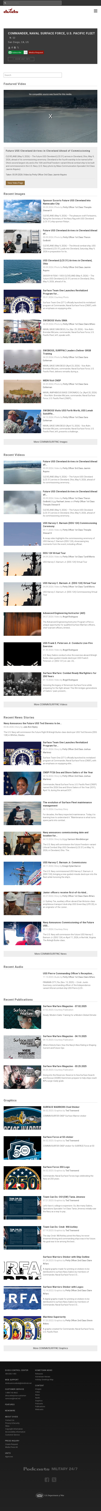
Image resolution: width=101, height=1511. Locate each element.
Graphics (38, 1401)
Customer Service (12, 1435)
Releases (39, 1374)
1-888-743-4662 (11, 1393)
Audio (37, 1398)
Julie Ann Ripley (30, 727)
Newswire (10, 1411)
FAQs (7, 1426)
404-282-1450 (10, 1374)
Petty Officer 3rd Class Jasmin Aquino (49, 174)
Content (39, 1386)
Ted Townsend (72, 1110)
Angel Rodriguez (70, 617)
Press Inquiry (12, 1441)
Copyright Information (14, 1429)
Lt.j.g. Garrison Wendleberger (75, 839)
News (37, 1395)
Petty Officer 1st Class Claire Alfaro (79, 324)
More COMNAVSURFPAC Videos (50, 704)
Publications (40, 1407)
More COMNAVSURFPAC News (50, 953)
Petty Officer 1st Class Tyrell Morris (79, 557)
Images (38, 1389)
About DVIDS (11, 1417)
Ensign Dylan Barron (71, 866)
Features (10, 1405)
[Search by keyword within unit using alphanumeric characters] (33, 75)
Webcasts (39, 1409)
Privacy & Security (12, 1423)
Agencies (9, 1457)
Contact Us (9, 1420)
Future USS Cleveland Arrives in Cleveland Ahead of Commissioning (48, 150)
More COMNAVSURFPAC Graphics (50, 1348)
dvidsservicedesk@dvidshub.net (18, 1383)
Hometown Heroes (42, 1377)
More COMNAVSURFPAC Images (50, 441)
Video (37, 1392)
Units (8, 1453)
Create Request (11, 1444)
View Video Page (15, 183)
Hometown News (43, 1370)
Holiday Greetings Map (44, 1380)
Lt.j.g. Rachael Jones (60, 501)
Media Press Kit (11, 1447)
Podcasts (39, 1404)
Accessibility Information (15, 1432)
